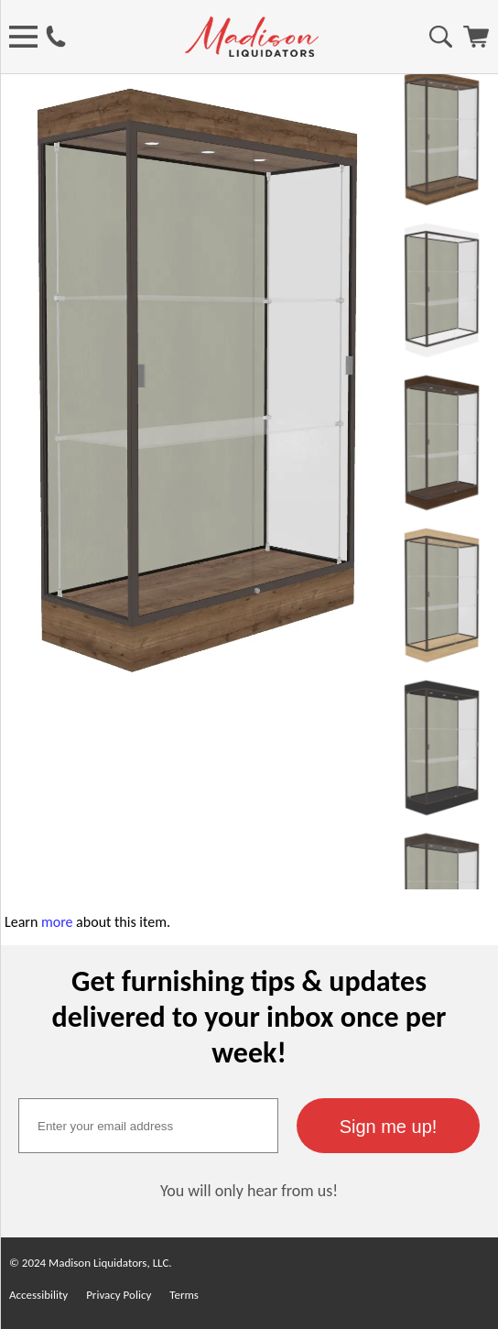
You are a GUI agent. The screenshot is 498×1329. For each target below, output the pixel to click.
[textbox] (148, 1125)
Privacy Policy (118, 1295)
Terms (184, 1295)
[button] (388, 1125)
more (57, 922)
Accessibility (38, 1295)
